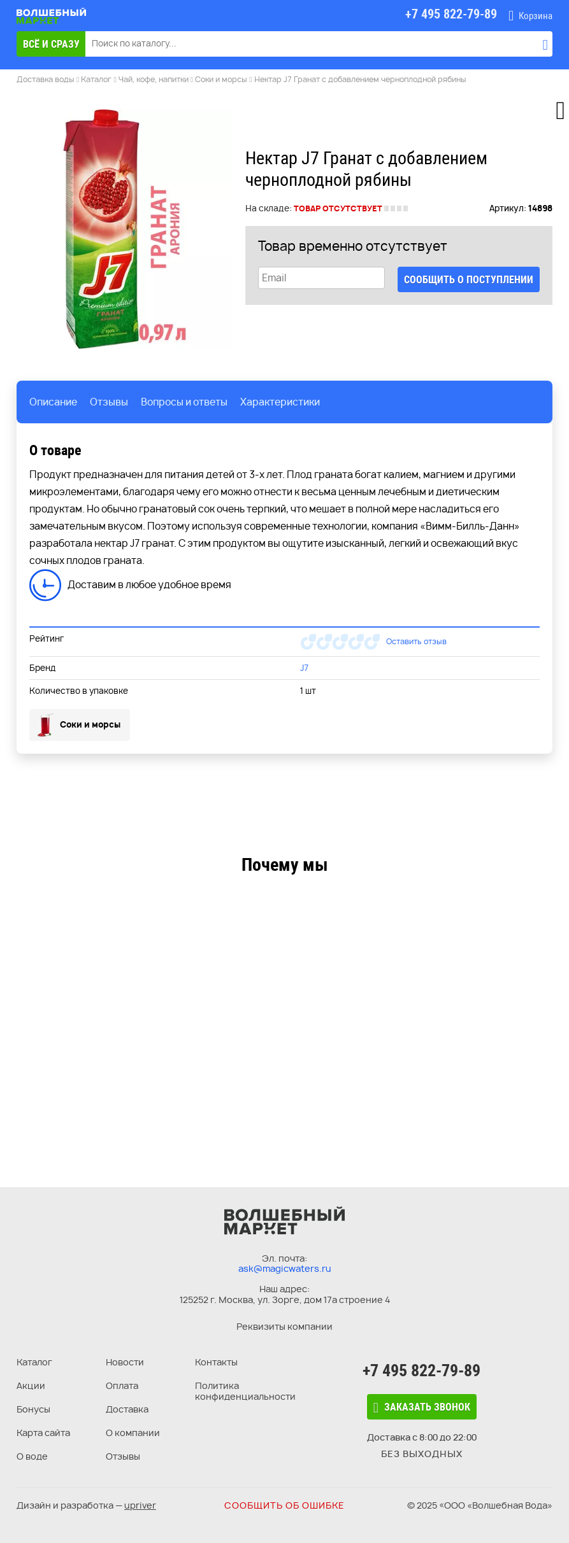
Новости (125, 1362)
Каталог (34, 1362)
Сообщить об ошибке (284, 1505)
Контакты (216, 1362)
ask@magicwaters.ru (284, 1268)
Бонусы (33, 1409)
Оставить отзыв (416, 641)
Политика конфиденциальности (245, 1390)
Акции (31, 1385)
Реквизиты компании (284, 1326)
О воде (32, 1456)
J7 (304, 667)
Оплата (122, 1385)
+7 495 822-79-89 (421, 1370)
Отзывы (123, 1456)
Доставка (127, 1409)
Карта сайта (43, 1433)
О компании (133, 1433)
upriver (140, 1505)
